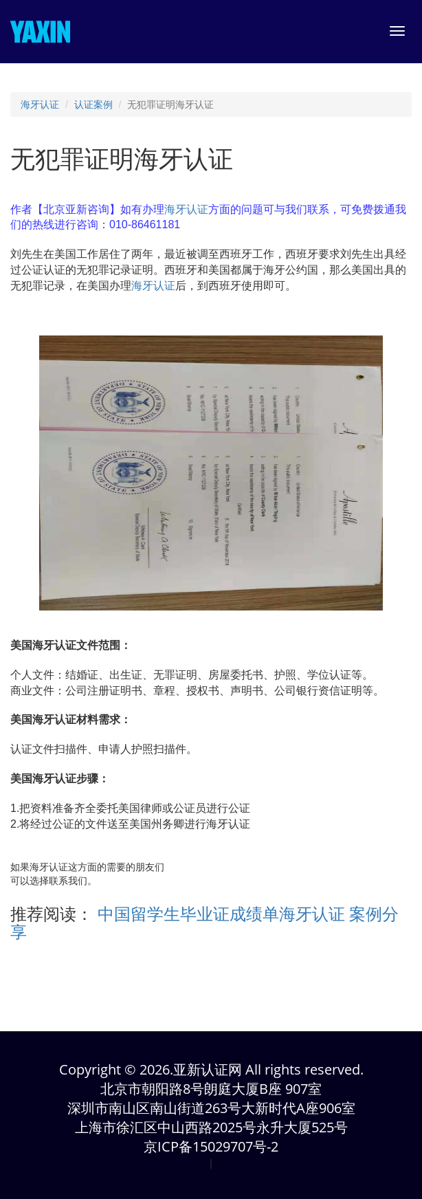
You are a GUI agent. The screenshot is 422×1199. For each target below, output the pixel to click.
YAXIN (40, 31)
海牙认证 (40, 104)
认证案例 (93, 104)
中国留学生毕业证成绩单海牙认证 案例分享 (204, 923)
